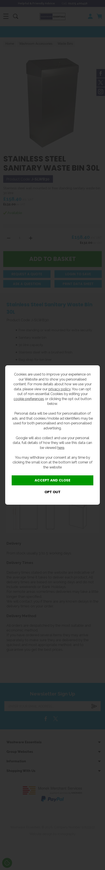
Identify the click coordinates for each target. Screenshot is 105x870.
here (60, 447)
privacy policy (59, 389)
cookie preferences (29, 399)
